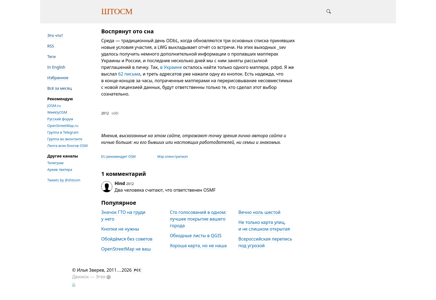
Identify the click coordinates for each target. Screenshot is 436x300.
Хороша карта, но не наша (198, 245)
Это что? (55, 35)
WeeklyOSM (57, 112)
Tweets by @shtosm (63, 180)
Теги (51, 56)
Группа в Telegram (63, 132)
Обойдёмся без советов (126, 239)
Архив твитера (59, 169)
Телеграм (55, 162)
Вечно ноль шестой (259, 212)
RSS (50, 46)
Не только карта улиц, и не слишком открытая (264, 225)
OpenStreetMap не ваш (126, 249)
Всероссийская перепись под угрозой (265, 242)
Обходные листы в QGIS (196, 235)
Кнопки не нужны (120, 229)
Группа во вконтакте (64, 138)
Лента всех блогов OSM (67, 145)
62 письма (129, 74)
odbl (115, 113)
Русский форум (60, 118)
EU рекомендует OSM (118, 156)
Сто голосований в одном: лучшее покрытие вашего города (198, 219)
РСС (137, 270)
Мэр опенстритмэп (172, 156)
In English (56, 67)
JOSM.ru (54, 105)
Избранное (57, 77)
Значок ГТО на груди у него (123, 215)
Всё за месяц (59, 88)
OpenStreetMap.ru (62, 125)
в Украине (171, 67)
